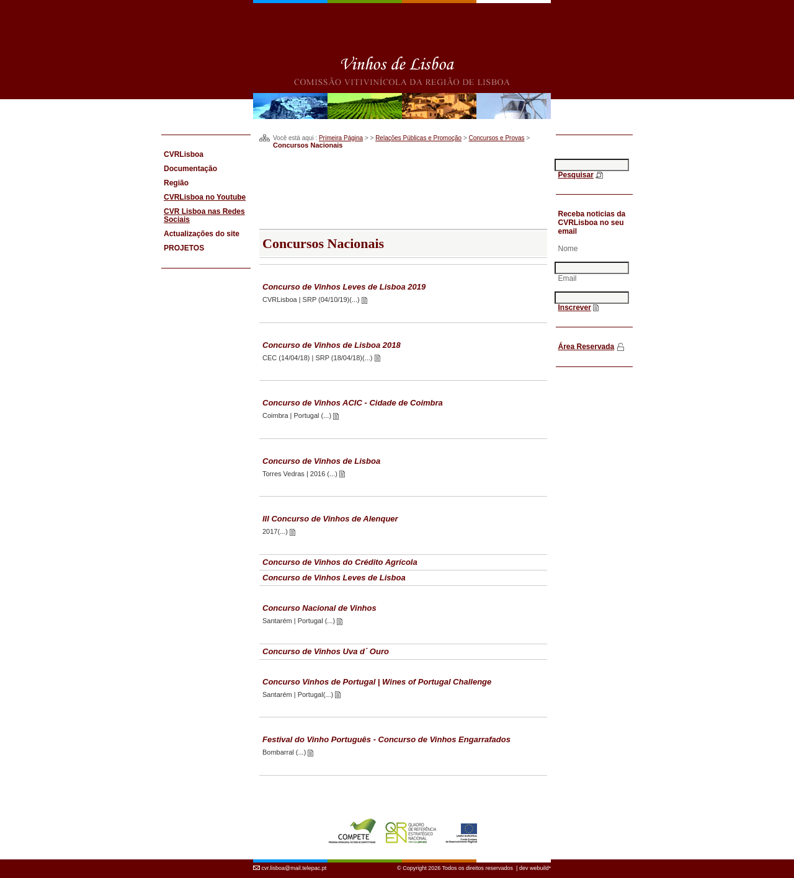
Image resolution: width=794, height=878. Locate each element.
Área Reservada (586, 346)
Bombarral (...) (285, 752)
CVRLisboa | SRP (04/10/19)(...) (312, 299)
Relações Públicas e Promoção (418, 138)
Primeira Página (341, 138)
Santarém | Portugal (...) (299, 620)
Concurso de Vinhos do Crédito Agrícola (339, 562)
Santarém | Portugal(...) (298, 694)
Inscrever (574, 307)
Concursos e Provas (497, 138)
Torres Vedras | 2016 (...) (300, 473)
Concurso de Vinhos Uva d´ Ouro (325, 651)
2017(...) (276, 531)
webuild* (540, 868)
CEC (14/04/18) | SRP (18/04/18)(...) (318, 357)
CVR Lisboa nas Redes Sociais (204, 215)
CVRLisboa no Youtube (205, 197)
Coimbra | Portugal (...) (297, 415)
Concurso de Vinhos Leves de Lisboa (334, 577)
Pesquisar (576, 175)
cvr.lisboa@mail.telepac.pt (294, 868)
